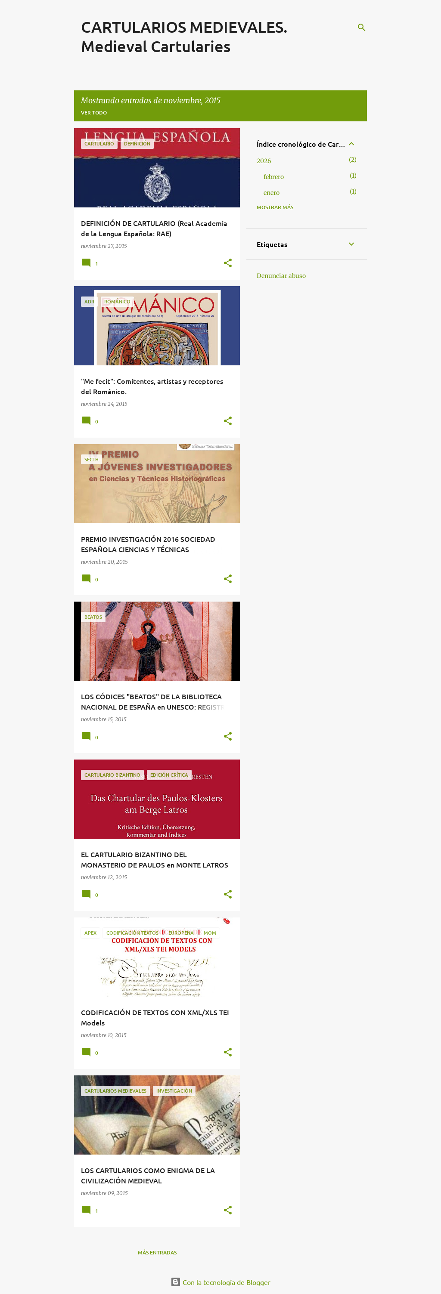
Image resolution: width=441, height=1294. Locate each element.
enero (272, 193)
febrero (274, 177)
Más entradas (157, 1252)
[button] (228, 263)
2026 (264, 161)
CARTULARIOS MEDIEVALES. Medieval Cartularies (184, 36)
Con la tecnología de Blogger (220, 1282)
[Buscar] (362, 27)
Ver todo (94, 112)
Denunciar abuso (281, 276)
